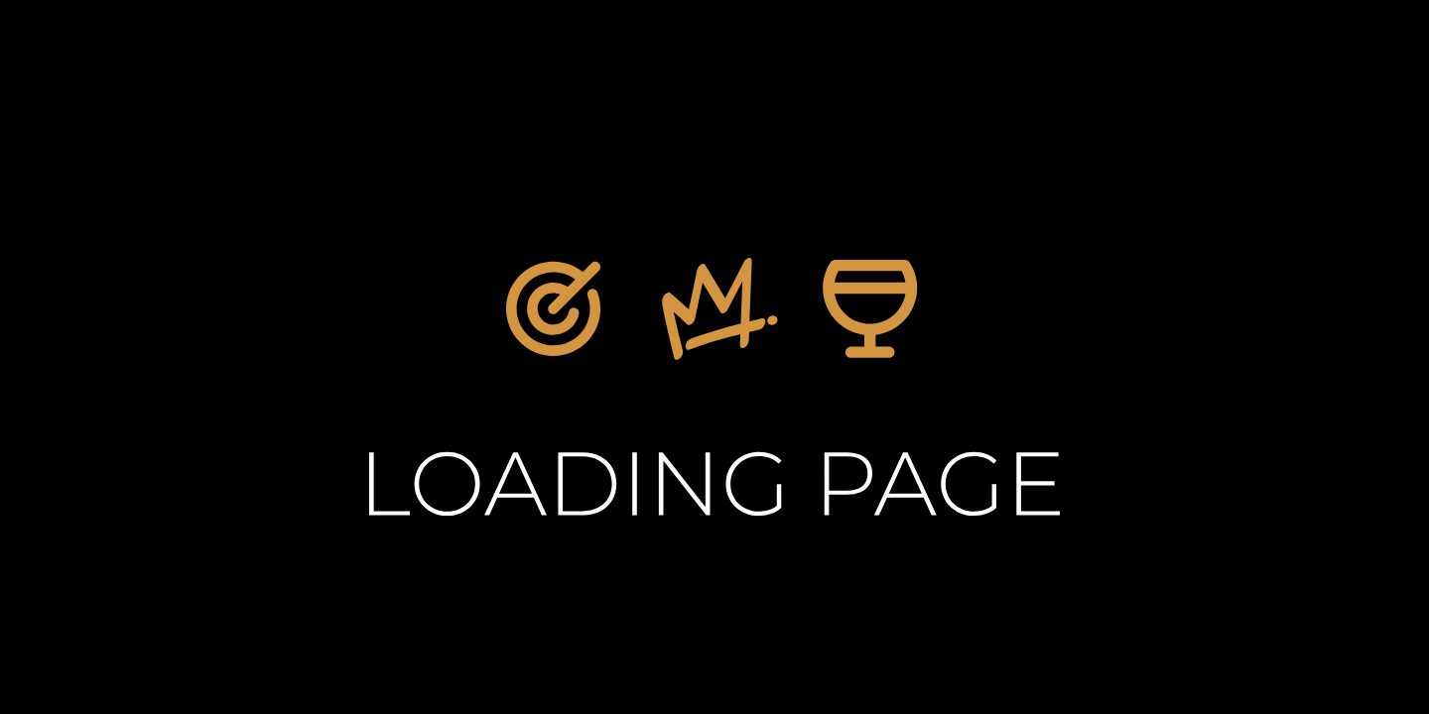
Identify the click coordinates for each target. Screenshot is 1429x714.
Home (772, 525)
